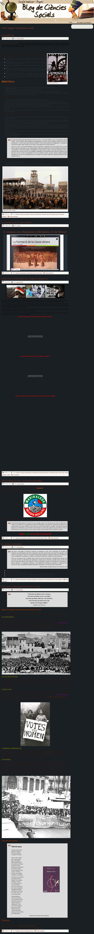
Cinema (17, 214)
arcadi (18, 225)
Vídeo (8, 474)
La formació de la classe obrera (17, 222)
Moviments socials (54, 214)
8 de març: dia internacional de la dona (21, 586)
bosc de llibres (20, 38)
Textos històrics (58, 579)
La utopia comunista (12, 544)
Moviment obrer (45, 214)
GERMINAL (8, 35)
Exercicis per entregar (25, 214)
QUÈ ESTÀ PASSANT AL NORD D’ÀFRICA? (25, 279)
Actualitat (18, 472)
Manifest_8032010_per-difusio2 (27, 926)
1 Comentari (16, 474)
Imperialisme (35, 472)
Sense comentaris (14, 216)
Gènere (22, 930)
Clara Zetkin (48, 752)
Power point (39, 272)
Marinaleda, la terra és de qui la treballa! (22, 480)
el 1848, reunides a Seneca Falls (56, 697)
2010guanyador (38, 928)
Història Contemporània (35, 214)
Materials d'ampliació (44, 472)
